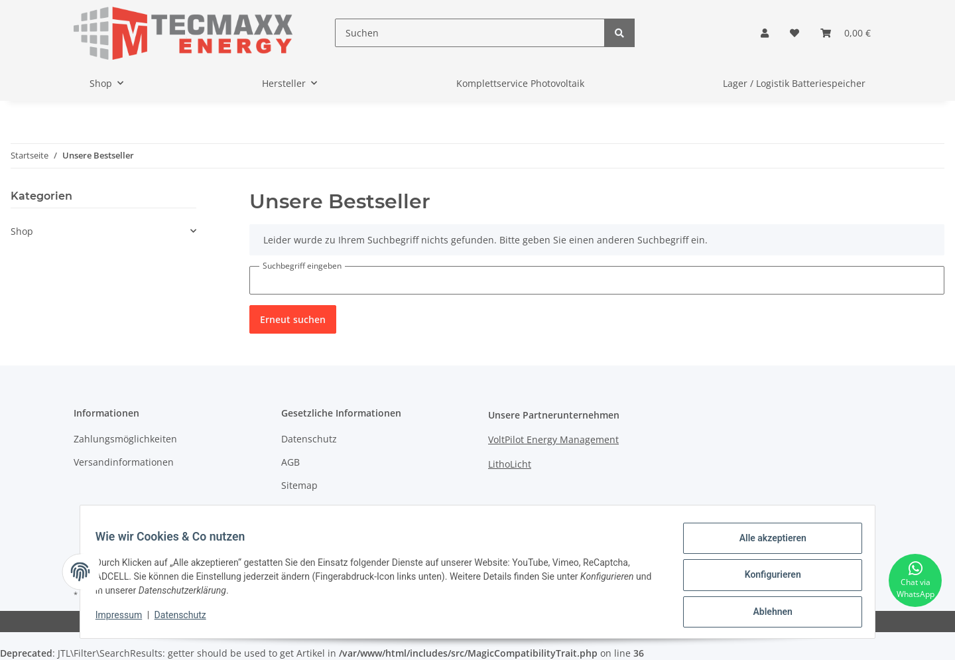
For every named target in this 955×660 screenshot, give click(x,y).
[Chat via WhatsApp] (915, 580)
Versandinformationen (124, 462)
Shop (22, 231)
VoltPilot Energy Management (553, 439)
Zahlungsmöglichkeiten (125, 438)
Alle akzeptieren (766, 544)
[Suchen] (470, 33)
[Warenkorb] (845, 33)
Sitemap (299, 485)
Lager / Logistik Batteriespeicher (794, 83)
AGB (290, 462)
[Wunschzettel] (794, 33)
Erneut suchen (293, 319)
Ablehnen (766, 613)
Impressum (306, 509)
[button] (764, 33)
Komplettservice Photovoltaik (520, 83)
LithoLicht (509, 464)
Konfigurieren (766, 578)
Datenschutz (309, 438)
